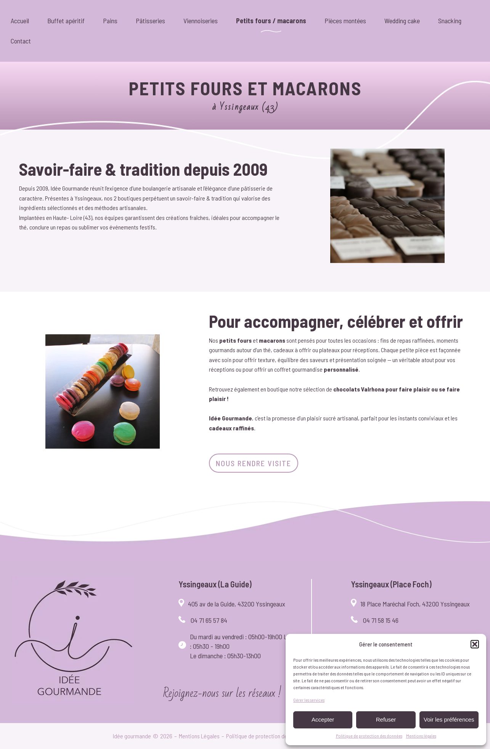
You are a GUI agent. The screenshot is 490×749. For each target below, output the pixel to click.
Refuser (386, 719)
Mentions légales (421, 735)
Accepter (323, 719)
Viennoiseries (200, 20)
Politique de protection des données (369, 735)
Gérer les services (309, 699)
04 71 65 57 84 (209, 620)
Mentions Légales (199, 735)
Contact (21, 41)
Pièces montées (345, 20)
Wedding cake (402, 20)
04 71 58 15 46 (380, 620)
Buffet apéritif (66, 20)
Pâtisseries (150, 20)
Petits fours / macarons (271, 20)
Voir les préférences (449, 719)
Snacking (449, 20)
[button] (475, 644)
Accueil (20, 20)
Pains (110, 20)
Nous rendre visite (253, 463)
